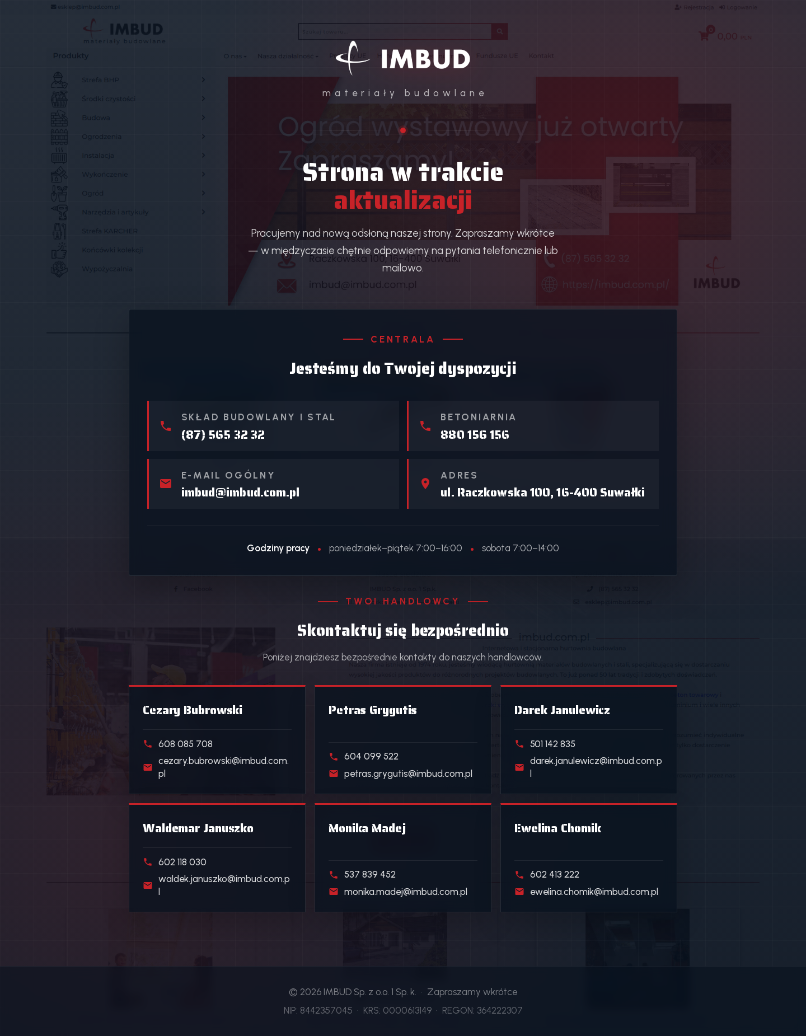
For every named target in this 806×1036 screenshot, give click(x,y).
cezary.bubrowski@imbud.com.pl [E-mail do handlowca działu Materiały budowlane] (216, 767)
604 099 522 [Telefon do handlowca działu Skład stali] (364, 756)
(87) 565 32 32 (223, 435)
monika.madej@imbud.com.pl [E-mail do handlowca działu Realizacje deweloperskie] (398, 891)
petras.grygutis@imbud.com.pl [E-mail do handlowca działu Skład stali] (400, 773)
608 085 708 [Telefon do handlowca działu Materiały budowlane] (178, 743)
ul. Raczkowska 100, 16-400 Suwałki (543, 492)
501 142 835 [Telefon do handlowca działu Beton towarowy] (544, 743)
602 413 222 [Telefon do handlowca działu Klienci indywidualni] (546, 874)
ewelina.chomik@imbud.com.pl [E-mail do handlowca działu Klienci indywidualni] (586, 891)
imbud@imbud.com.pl (240, 492)
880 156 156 (475, 435)
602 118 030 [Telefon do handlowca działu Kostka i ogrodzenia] (175, 862)
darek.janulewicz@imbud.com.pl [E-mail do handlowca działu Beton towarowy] (588, 767)
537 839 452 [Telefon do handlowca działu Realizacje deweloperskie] (362, 874)
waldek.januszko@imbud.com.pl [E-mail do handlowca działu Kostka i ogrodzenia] (216, 885)
